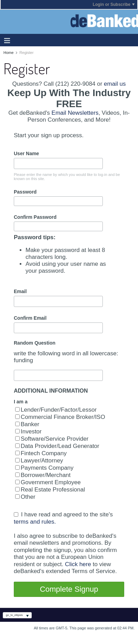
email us (115, 84)
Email (20, 291)
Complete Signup (69, 589)
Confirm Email (30, 318)
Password (25, 192)
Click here (78, 564)
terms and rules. (35, 521)
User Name (26, 153)
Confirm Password (35, 217)
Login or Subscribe (114, 4)
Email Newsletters (74, 113)
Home (8, 52)
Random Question (35, 343)
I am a (21, 401)
